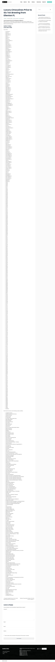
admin (5, 18)
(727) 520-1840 (24, 651)
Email (5, 626)
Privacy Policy (5, 652)
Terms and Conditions (6, 651)
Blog (3, 653)
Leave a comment (16, 18)
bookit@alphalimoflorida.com (26, 650)
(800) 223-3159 (25, 655)
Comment (5, 609)
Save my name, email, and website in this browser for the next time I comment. (17, 635)
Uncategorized (22, 18)
